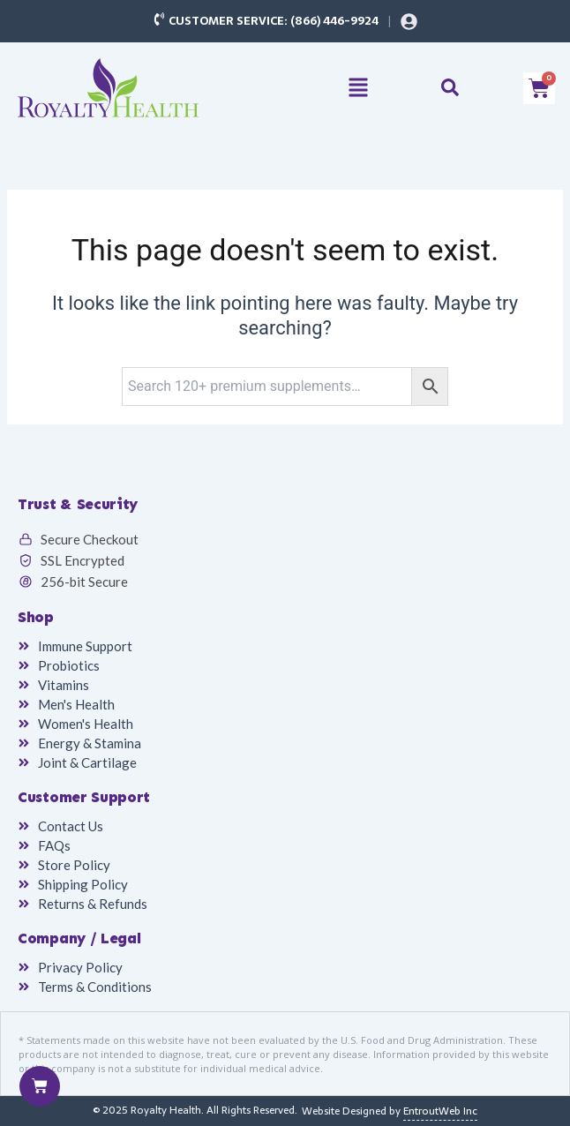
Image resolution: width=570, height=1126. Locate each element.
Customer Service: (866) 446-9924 (274, 20)
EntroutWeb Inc (440, 1111)
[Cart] (39, 1086)
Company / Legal (79, 938)
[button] (358, 89)
